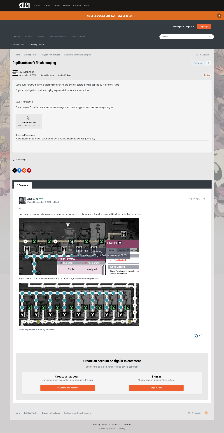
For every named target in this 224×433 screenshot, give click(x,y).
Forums (66, 5)
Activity (41, 37)
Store (86, 5)
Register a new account (67, 388)
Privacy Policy (100, 424)
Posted (39, 202)
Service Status (78, 37)
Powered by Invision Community (112, 428)
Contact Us (115, 424)
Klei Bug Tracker (36, 44)
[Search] (176, 36)
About (37, 5)
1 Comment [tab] (22, 185)
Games (46, 5)
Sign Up (204, 26)
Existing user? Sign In (183, 26)
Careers (56, 5)
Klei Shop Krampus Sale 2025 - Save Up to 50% (110, 16)
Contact (77, 5)
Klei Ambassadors (58, 37)
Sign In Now (156, 388)
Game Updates (17, 44)
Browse (16, 38)
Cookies (127, 424)
